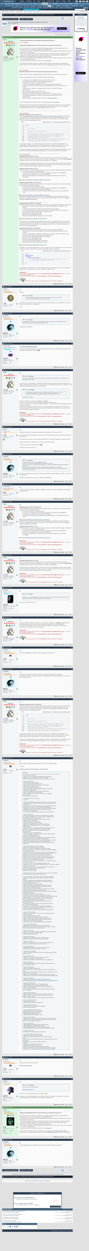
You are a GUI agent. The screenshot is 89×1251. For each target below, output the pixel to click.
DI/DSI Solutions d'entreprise (14, 3)
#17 (71, 1057)
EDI (49, 3)
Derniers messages (5, 11)
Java (40, 3)
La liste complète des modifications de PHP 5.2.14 (34, 218)
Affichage (69, 34)
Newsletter (50, 1)
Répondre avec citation (59, 283)
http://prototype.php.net (25, 1065)
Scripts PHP (45, 7)
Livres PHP (38, 7)
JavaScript (39, 5)
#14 (71, 669)
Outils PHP (51, 7)
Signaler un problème (26, 19)
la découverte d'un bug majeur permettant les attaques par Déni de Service (43, 116)
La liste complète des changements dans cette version (35, 195)
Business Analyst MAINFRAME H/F (24, 1197)
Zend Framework (68, 7)
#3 (71, 313)
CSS (25, 5)
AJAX (12, 5)
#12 (71, 617)
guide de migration (32, 225)
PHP (49, 5)
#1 (71, 37)
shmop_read (48, 81)
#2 (71, 286)
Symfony (61, 7)
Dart (28, 5)
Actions (11, 11)
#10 (71, 555)
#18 (71, 1078)
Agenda (29, 11)
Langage (16, 14)
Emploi (58, 1)
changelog (48, 60)
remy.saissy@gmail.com (52, 980)
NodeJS (45, 5)
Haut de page (69, 1230)
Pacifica (19, 1199)
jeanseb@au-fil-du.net (41, 980)
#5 (71, 370)
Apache (17, 5)
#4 (71, 343)
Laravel (56, 7)
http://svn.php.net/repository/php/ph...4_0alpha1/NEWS (33, 769)
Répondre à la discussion (10, 19)
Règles (38, 11)
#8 (71, 484)
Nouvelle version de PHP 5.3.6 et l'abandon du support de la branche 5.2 (31, 22)
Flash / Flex (33, 5)
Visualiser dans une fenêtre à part (61, 122)
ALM (31, 3)
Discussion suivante (44, 1181)
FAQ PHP (20, 7)
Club (73, 1)
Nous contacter (54, 1230)
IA (27, 3)
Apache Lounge (51, 65)
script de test (33, 120)
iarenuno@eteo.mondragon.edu (29, 980)
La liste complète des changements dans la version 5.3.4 (36, 180)
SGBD (61, 3)
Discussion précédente (32, 1181)
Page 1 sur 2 (58, 18)
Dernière (69, 18)
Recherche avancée (84, 11)
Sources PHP (32, 7)
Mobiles (70, 3)
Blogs (39, 1)
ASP (21, 5)
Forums (21, 1)
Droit (69, 1)
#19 (71, 1107)
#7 (71, 454)
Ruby (53, 5)
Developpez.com (61, 1230)
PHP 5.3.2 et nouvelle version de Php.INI (12, 1214)
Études (63, 1)
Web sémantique (66, 5)
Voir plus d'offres (55, 1206)
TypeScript (58, 5)
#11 (71, 587)
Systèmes (76, 3)
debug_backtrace (52, 98)
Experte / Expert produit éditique (23, 1203)
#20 (71, 1139)
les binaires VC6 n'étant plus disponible (56, 1131)
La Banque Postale (22, 1204)
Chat (43, 1)
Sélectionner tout (46, 122)
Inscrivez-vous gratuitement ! (31, 9)
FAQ (34, 1)
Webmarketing (74, 5)
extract (47, 173)
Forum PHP (14, 7)
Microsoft (35, 3)
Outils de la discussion (60, 34)
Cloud (24, 3)
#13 (71, 647)
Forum (6, 14)
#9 (71, 501)
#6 (71, 426)
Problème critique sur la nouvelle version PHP (14, 1211)
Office (66, 3)
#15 (71, 699)
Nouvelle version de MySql (9, 1220)
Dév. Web (45, 3)
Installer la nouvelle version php (10, 1217)
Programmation (55, 3)
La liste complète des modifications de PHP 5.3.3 (34, 245)
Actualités (13, 1174)
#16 (71, 758)
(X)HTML (81, 5)
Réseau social (19, 11)
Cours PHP (25, 7)
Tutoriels (28, 1)
